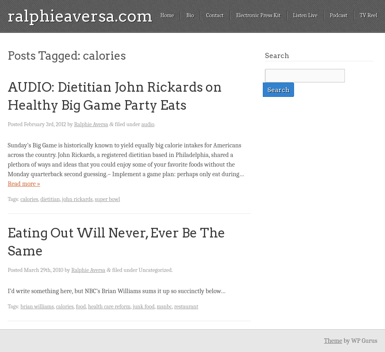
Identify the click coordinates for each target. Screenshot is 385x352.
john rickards (77, 199)
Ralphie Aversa (91, 124)
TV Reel (368, 15)
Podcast (338, 15)
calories (29, 199)
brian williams (37, 306)
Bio (190, 15)
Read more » (24, 183)
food (81, 306)
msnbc (164, 306)
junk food (143, 306)
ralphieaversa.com (80, 16)
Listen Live (305, 15)
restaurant (186, 306)
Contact (215, 15)
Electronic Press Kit (258, 15)
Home (167, 15)
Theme (333, 340)
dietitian (50, 199)
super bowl (107, 199)
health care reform (109, 306)
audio (147, 124)
